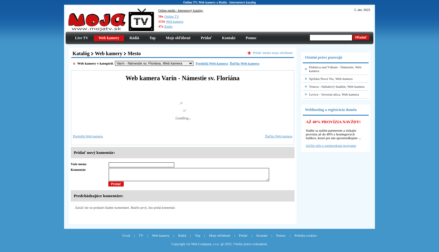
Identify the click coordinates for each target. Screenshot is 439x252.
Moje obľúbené (178, 38)
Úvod (126, 238)
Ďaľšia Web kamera (278, 136)
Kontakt (229, 38)
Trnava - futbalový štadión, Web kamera (337, 86)
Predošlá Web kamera (88, 136)
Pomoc (251, 38)
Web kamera (174, 21)
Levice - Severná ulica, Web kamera (334, 94)
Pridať (206, 38)
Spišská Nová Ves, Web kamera (331, 79)
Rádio (168, 26)
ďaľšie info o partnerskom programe (331, 145)
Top (152, 38)
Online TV (171, 16)
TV (141, 238)
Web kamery (108, 53)
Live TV (81, 38)
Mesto (134, 53)
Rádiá (134, 38)
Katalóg (81, 53)
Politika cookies (306, 238)
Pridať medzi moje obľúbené (273, 53)
